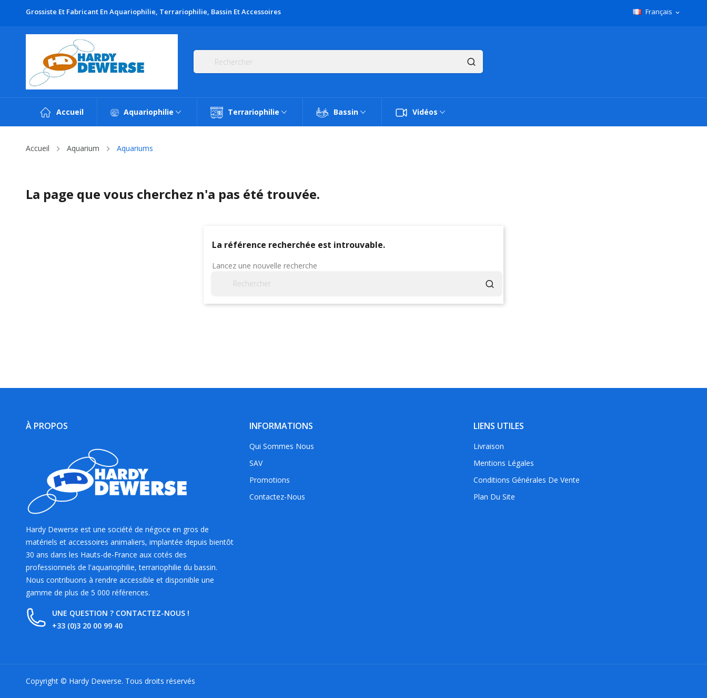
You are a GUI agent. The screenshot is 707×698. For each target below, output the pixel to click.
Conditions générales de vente (526, 480)
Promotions (269, 480)
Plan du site (494, 497)
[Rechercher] (338, 61)
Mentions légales (503, 463)
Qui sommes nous (281, 446)
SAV (255, 463)
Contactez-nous (277, 497)
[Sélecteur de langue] (657, 12)
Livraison (488, 446)
